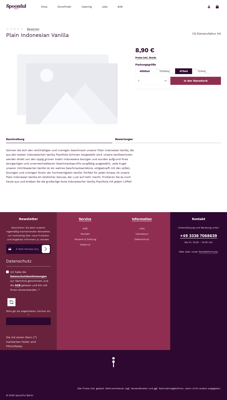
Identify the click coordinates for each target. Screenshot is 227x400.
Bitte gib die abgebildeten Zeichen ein (28, 313)
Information (142, 219)
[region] (67, 88)
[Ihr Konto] (209, 7)
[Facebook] (111, 374)
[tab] (59, 139)
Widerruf (85, 244)
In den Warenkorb (196, 80)
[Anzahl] (152, 81)
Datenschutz (141, 239)
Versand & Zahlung (85, 239)
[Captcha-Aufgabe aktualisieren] (11, 302)
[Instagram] (116, 374)
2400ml (166, 72)
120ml (204, 72)
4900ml (145, 71)
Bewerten (33, 29)
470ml (183, 71)
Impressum (141, 233)
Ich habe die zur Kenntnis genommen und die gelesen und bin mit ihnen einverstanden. (29, 280)
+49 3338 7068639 (198, 235)
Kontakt (85, 233)
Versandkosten (139, 388)
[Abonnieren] (46, 249)
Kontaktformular (208, 251)
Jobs (142, 228)
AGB (18, 285)
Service (85, 219)
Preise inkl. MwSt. (146, 57)
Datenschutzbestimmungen (28, 276)
